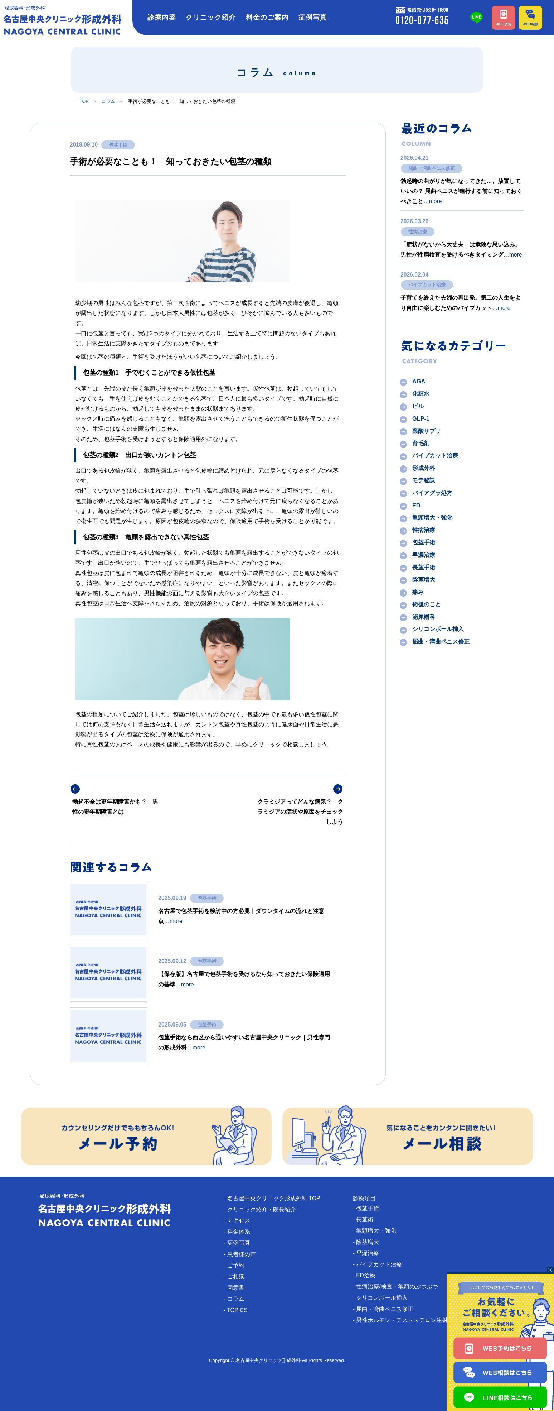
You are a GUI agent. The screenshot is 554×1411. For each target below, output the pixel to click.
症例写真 (312, 17)
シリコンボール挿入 (438, 629)
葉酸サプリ (426, 431)
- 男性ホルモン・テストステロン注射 (403, 1321)
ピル (418, 406)
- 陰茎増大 (368, 1242)
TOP (84, 101)
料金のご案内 (267, 17)
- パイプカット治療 (380, 1265)
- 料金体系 (239, 1232)
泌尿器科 (423, 616)
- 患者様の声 (242, 1255)
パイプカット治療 (427, 285)
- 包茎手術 (368, 1208)
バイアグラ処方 (432, 492)
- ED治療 (366, 1276)
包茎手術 (118, 144)
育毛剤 (420, 443)
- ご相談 (236, 1277)
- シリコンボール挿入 (383, 1298)
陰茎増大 (423, 580)
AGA (419, 381)
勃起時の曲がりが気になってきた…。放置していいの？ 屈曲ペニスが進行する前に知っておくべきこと (461, 191)
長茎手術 (423, 567)
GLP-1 (420, 418)
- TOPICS (238, 1310)
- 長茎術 (365, 1219)
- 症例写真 (239, 1243)
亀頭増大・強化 (432, 518)
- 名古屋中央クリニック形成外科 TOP (274, 1198)
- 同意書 (236, 1288)
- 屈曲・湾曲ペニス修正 (385, 1309)
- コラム (236, 1299)
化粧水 (420, 394)
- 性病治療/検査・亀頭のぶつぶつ (398, 1287)
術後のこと (426, 604)
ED (416, 505)
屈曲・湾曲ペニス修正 (431, 168)
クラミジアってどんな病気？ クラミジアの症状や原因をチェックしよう (300, 812)
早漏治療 (423, 554)
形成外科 (423, 468)
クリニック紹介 (211, 17)
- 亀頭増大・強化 (377, 1231)
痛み (418, 592)
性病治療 (417, 231)
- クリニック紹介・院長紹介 (262, 1209)
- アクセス (239, 1221)
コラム (108, 101)
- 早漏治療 (368, 1253)
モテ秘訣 (423, 480)
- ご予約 (236, 1266)
